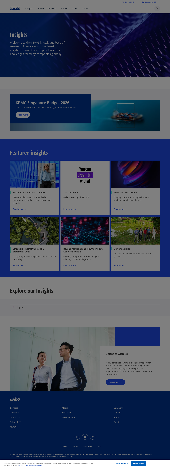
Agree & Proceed (138, 463)
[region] (85, 464)
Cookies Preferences (121, 463)
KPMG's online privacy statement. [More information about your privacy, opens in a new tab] (30, 465)
